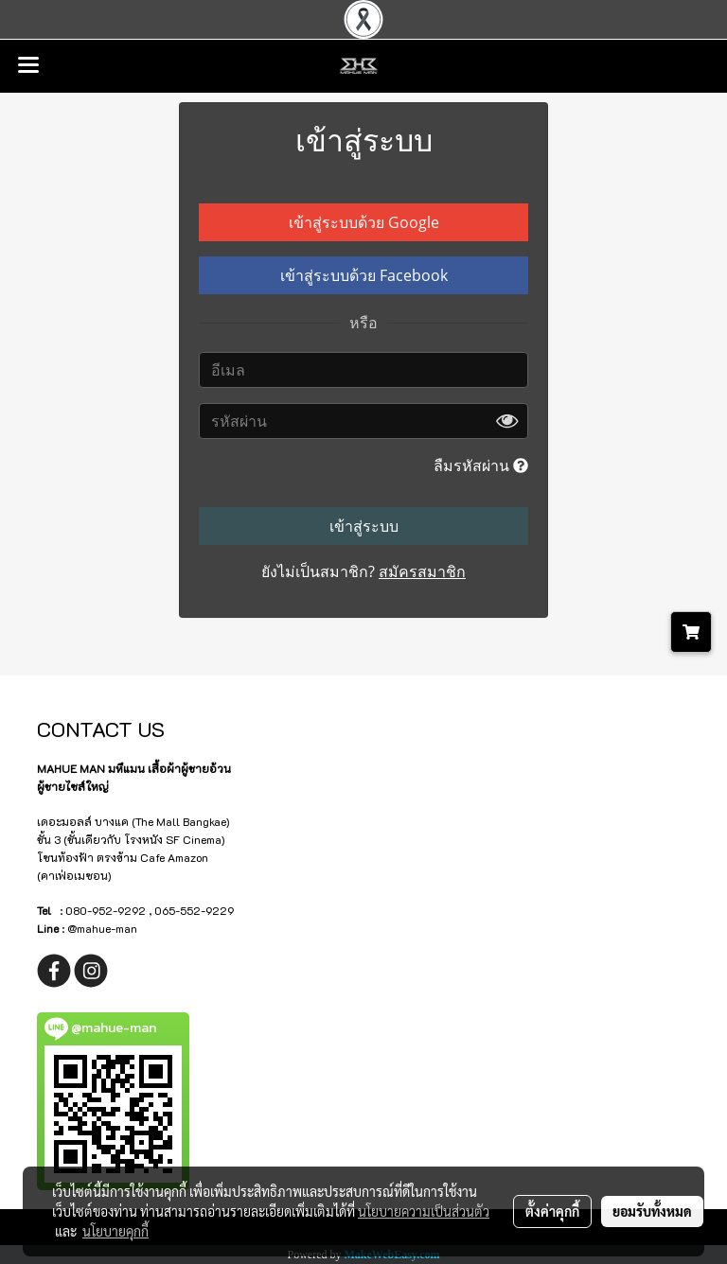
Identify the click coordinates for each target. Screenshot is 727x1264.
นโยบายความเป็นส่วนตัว (423, 1211)
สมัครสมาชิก (422, 571)
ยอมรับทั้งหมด (652, 1211)
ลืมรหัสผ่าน (481, 465)
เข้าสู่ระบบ (364, 526)
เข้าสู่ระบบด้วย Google (364, 222)
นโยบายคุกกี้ (115, 1230)
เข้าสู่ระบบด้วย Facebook (364, 275)
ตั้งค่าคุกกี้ (552, 1211)
